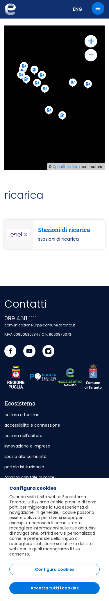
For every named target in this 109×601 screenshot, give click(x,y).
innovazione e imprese (27, 446)
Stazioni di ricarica (64, 229)
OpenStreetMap (66, 166)
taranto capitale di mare (29, 477)
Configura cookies (54, 569)
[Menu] (98, 8)
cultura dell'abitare (23, 436)
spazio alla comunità (25, 456)
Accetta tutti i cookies (55, 588)
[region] (54, 539)
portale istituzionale (24, 467)
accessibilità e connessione (32, 425)
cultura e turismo (22, 415)
